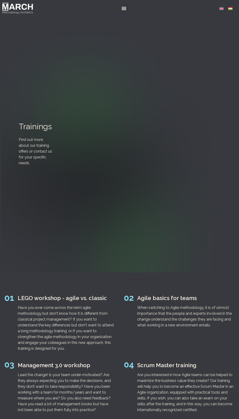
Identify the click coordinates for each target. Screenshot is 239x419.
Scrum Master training (166, 365)
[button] (124, 8)
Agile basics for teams (167, 298)
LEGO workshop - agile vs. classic (62, 298)
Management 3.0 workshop (54, 365)
